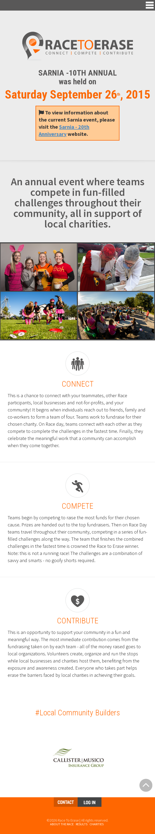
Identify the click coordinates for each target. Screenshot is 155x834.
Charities (97, 824)
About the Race (62, 824)
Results (81, 824)
